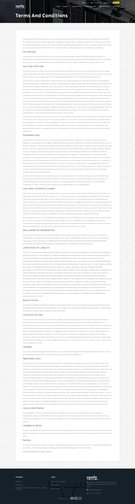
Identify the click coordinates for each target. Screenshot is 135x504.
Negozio (66, 6)
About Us (19, 481)
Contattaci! (116, 6)
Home (58, 6)
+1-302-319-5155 (93, 493)
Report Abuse (55, 488)
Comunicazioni (77, 6)
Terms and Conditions (58, 481)
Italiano (85, 3)
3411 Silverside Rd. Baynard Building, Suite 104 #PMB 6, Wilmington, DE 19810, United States (102, 484)
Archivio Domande (90, 6)
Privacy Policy (55, 485)
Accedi (116, 2)
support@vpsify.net (94, 490)
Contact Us (19, 485)
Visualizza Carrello (96, 3)
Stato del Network (104, 6)
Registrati (107, 3)
